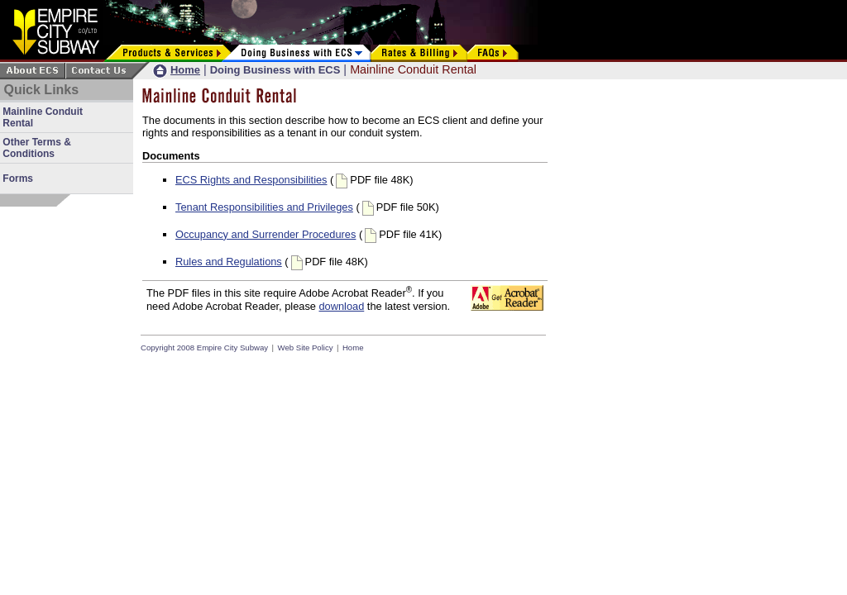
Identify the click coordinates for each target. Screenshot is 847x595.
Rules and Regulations (228, 261)
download (341, 306)
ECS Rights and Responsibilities (251, 180)
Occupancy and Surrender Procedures (265, 234)
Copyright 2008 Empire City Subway (204, 347)
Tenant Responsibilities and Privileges (264, 207)
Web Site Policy (305, 347)
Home (353, 347)
